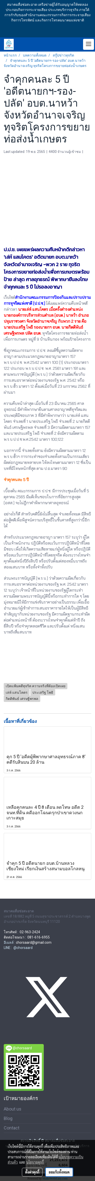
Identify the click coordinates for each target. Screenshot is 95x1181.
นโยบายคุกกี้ (35, 1162)
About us (12, 1109)
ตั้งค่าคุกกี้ (32, 1172)
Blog (8, 1118)
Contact (11, 1127)
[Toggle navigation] (88, 44)
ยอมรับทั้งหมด (59, 1172)
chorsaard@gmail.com (33, 942)
